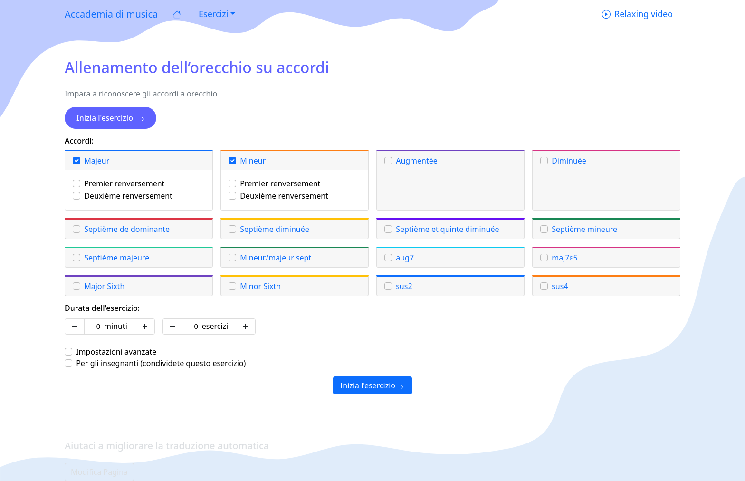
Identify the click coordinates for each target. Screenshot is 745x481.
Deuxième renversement (128, 196)
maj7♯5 (564, 257)
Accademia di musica (111, 14)
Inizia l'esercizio (110, 118)
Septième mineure (584, 229)
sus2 (404, 286)
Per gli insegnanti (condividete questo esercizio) (161, 363)
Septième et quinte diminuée (447, 229)
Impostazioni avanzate (116, 351)
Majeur (96, 160)
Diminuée (569, 160)
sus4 (560, 286)
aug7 (405, 257)
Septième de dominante (127, 229)
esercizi (215, 326)
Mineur (253, 160)
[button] (216, 14)
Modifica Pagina (99, 472)
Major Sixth (104, 286)
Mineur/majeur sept (275, 257)
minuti (115, 326)
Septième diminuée (274, 229)
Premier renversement (124, 183)
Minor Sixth (260, 286)
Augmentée (417, 160)
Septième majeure (116, 257)
